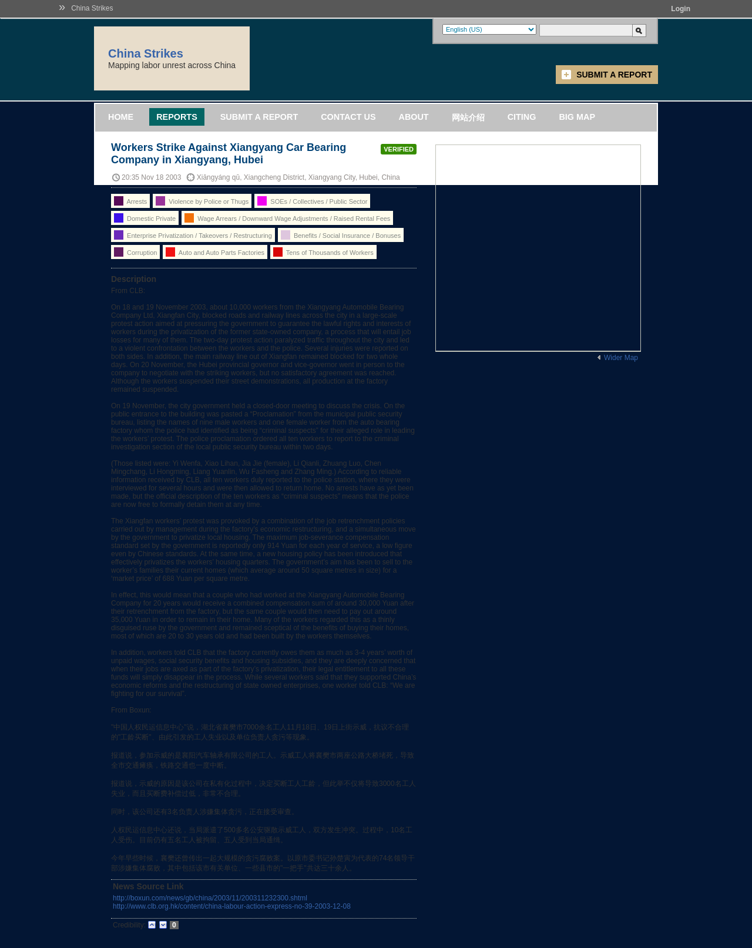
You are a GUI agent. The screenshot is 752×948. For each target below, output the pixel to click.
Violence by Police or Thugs (202, 201)
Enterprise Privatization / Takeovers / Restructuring (193, 235)
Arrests (130, 201)
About (413, 117)
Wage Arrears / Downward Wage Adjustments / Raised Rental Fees (287, 218)
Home (120, 117)
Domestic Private (145, 218)
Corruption (135, 252)
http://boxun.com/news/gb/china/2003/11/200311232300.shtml (210, 898)
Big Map (577, 117)
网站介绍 (468, 117)
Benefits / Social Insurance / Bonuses (341, 235)
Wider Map (621, 358)
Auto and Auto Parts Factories (215, 252)
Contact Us (348, 117)
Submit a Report (614, 74)
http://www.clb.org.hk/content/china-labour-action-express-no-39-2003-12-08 (232, 906)
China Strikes (92, 8)
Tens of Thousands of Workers (323, 252)
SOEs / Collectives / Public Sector (312, 201)
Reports (176, 117)
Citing (522, 117)
